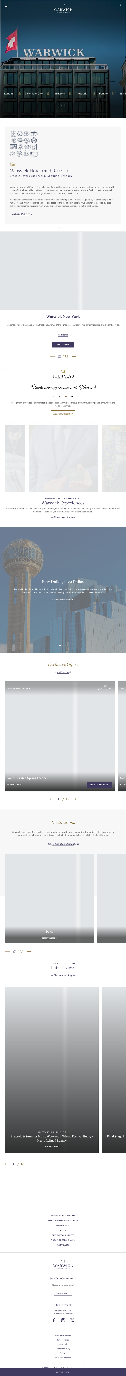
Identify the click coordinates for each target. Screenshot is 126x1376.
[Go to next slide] (73, 372)
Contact (63, 1353)
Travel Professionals (63, 1240)
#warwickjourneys (63, 1313)
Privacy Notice (63, 1340)
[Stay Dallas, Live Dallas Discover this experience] (63, 615)
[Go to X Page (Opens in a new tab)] (72, 1320)
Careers (63, 1230)
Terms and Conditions (63, 1357)
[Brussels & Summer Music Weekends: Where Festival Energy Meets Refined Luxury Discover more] (52, 1146)
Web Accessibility (63, 1349)
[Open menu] (7, 6)
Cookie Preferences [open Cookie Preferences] (63, 1335)
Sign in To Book (99, 801)
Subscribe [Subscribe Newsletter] (63, 1293)
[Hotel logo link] (63, 1264)
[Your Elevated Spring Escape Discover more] (14, 800)
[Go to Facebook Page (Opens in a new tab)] (54, 1320)
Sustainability (63, 1225)
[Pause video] (65, 105)
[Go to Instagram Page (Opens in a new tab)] (63, 1320)
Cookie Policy (63, 1344)
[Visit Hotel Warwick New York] (63, 351)
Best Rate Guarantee (63, 1235)
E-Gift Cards (63, 1245)
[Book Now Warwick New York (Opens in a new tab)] (63, 361)
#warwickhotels (63, 1310)
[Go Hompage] (63, 8)
